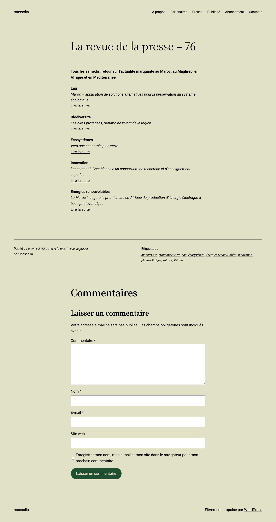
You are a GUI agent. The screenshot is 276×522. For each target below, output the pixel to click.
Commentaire (83, 340)
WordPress (253, 510)
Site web (78, 434)
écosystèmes (196, 255)
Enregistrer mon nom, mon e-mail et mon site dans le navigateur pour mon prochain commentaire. (137, 458)
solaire (167, 260)
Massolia (21, 12)
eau (184, 255)
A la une (59, 248)
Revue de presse (77, 248)
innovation (245, 255)
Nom (76, 391)
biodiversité (149, 255)
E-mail (77, 412)
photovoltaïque (151, 260)
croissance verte (169, 255)
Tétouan (179, 260)
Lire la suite (80, 106)
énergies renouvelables (221, 255)
